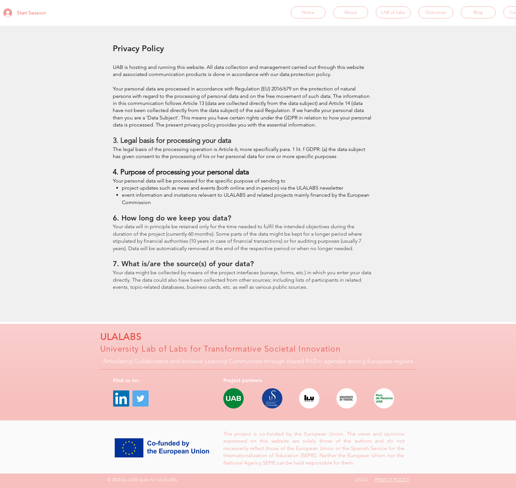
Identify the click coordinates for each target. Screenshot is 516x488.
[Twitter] (140, 398)
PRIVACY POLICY (392, 480)
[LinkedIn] (121, 398)
